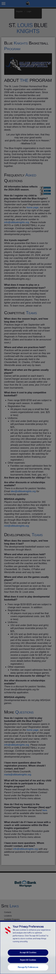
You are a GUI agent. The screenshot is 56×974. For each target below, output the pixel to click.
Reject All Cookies (28, 960)
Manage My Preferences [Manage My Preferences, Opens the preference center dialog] (28, 967)
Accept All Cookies (28, 952)
